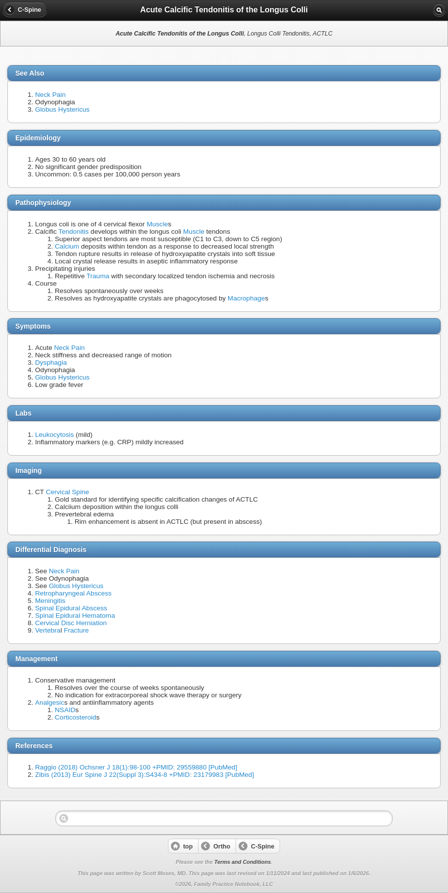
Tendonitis (73, 231)
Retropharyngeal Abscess (73, 593)
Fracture (76, 630)
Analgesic (49, 702)
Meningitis (50, 600)
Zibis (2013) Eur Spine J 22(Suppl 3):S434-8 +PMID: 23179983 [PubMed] (144, 774)
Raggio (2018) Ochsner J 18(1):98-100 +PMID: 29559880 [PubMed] (136, 767)
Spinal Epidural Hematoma (75, 615)
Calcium (67, 246)
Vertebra (47, 630)
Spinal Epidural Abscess (71, 608)
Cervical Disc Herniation (71, 623)
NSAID (65, 710)
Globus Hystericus (62, 109)
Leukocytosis (54, 434)
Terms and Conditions (242, 862)
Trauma (97, 276)
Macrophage (246, 298)
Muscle (157, 224)
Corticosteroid (75, 717)
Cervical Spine (67, 492)
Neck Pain (50, 94)
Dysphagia (51, 362)
